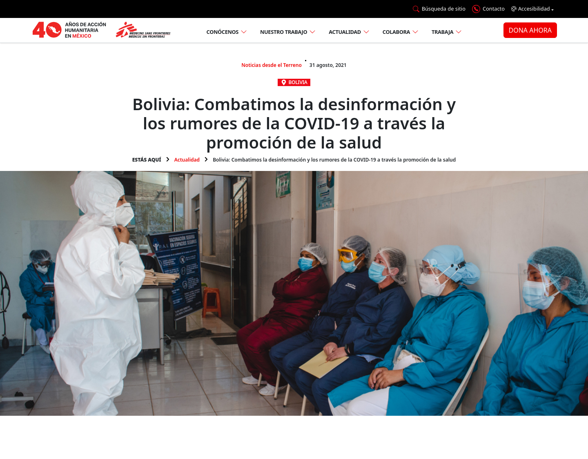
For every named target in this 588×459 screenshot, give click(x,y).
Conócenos (222, 31)
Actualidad (345, 31)
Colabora (396, 31)
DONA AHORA (530, 30)
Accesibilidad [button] (530, 9)
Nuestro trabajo (283, 31)
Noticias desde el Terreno (271, 65)
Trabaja (442, 31)
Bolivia (298, 82)
